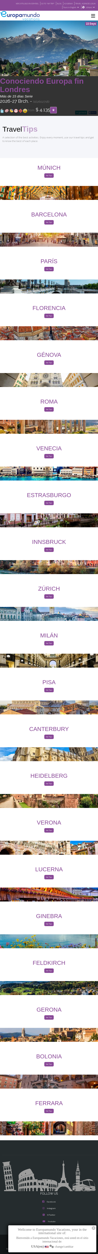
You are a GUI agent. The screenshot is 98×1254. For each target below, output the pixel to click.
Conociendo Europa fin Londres (42, 85)
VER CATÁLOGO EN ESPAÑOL (21, 3)
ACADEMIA (65, 3)
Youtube (49, 1222)
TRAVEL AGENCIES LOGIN (84, 3)
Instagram (49, 1209)
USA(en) (90, 7)
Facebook (49, 1202)
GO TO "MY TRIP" (43, 3)
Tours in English (71, 7)
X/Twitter (49, 1215)
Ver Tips (49, 176)
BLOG (55, 3)
